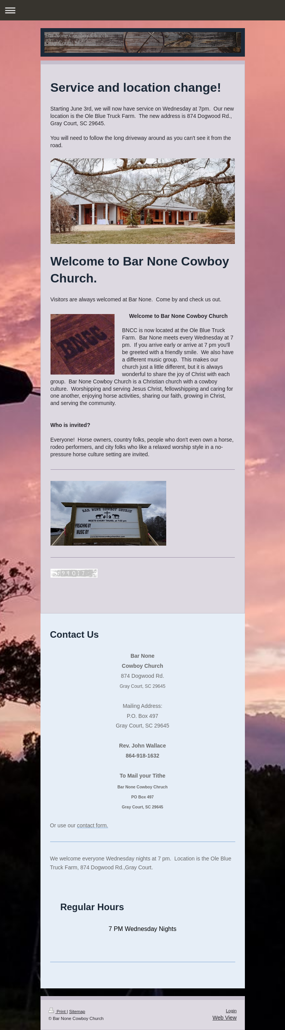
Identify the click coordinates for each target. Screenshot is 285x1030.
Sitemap (77, 1011)
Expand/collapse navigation (142, 10)
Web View (224, 1018)
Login (231, 1010)
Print (58, 1011)
